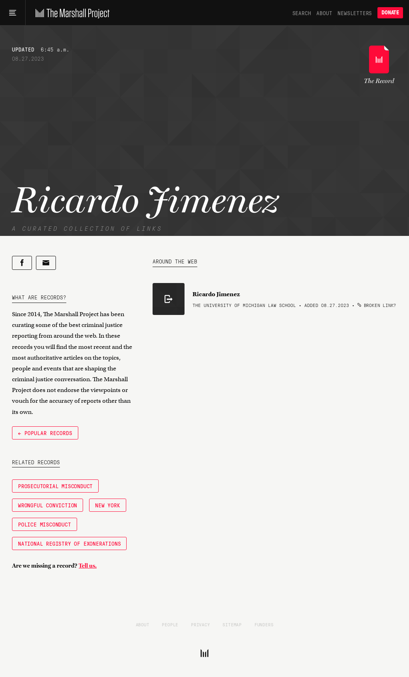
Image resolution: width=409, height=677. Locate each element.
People (170, 624)
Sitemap (232, 624)
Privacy (200, 624)
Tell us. (88, 565)
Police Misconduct (44, 524)
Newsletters (355, 12)
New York (107, 505)
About (324, 12)
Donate (390, 13)
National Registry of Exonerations (69, 543)
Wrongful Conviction (47, 505)
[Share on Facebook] (22, 263)
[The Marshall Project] (70, 13)
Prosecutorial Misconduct (55, 485)
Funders (264, 624)
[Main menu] (12, 13)
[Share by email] (46, 263)
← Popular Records (45, 432)
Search (301, 12)
